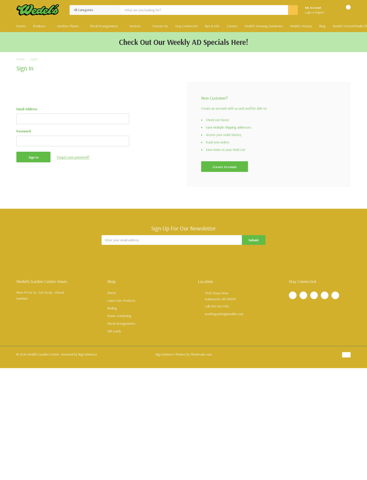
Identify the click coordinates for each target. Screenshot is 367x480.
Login (308, 12)
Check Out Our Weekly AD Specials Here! (183, 42)
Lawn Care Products (121, 300)
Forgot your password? (73, 157)
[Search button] (293, 10)
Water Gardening (119, 316)
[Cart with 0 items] (344, 10)
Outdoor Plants (68, 26)
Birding (112, 308)
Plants (111, 293)
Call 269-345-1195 (217, 306)
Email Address (26, 109)
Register (319, 12)
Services (135, 26)
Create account (225, 167)
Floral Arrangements (104, 26)
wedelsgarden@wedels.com (224, 314)
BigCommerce (87, 354)
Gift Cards (114, 331)
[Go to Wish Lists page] (333, 10)
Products (39, 26)
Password (23, 131)
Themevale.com (201, 354)
